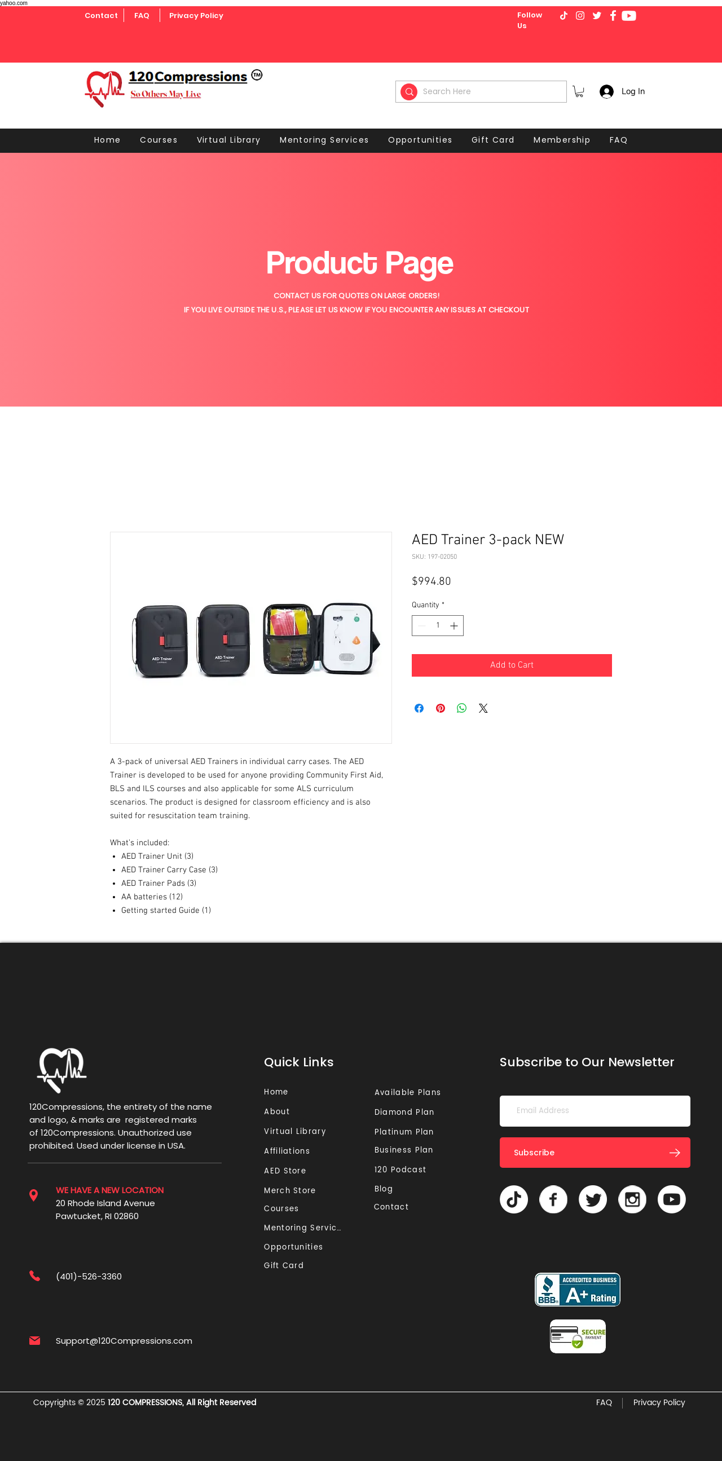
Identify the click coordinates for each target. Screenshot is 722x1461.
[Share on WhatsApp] (462, 708)
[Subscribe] (595, 1152)
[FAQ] (141, 15)
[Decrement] (420, 625)
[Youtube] (628, 15)
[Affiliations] (291, 1151)
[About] (281, 1112)
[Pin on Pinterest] (440, 708)
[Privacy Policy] (196, 15)
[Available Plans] (409, 1093)
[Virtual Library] (308, 1132)
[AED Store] (286, 1171)
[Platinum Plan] (407, 1132)
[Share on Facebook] (419, 708)
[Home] (278, 1092)
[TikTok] (514, 1199)
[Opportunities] (296, 1247)
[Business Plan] (407, 1150)
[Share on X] (483, 708)
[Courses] (285, 1209)
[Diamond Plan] (407, 1112)
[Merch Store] (293, 1191)
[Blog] (388, 1189)
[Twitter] (593, 1199)
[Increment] (455, 625)
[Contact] (101, 15)
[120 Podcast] (403, 1170)
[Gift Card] (285, 1266)
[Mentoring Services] (306, 1228)
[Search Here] (483, 91)
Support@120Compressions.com (124, 1341)
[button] (579, 91)
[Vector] (553, 1199)
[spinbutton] (438, 625)
